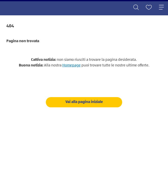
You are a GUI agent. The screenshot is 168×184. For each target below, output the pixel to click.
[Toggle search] (136, 7)
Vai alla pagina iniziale (84, 102)
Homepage (71, 65)
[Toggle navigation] (161, 7)
